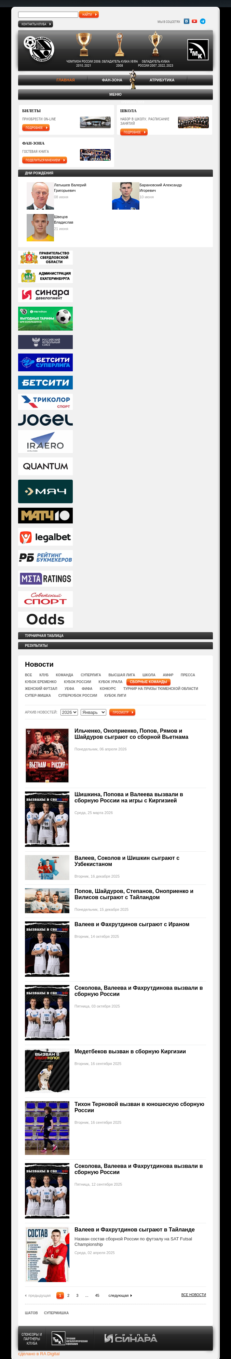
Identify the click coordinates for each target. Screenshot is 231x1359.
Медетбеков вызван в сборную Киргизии (130, 1051)
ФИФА (87, 689)
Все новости (193, 1295)
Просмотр (120, 712)
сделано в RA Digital (38, 1353)
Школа (148, 675)
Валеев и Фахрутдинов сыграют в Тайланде (134, 1230)
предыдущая (39, 1295)
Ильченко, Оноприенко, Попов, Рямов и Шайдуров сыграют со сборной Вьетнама (131, 734)
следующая (118, 1295)
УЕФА (69, 689)
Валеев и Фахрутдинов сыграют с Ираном (131, 924)
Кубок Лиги (115, 695)
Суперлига (91, 675)
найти (87, 14)
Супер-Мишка (38, 695)
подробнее (34, 127)
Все (28, 675)
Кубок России (77, 682)
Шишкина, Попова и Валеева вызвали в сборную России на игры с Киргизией (128, 797)
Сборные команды (148, 682)
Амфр (168, 675)
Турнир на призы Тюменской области (160, 689)
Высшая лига (121, 675)
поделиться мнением (43, 160)
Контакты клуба (34, 24)
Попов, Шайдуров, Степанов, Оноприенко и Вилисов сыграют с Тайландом (133, 894)
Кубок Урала (110, 682)
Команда (64, 675)
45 (97, 1295)
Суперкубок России (77, 695)
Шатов (31, 1313)
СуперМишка (56, 1313)
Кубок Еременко (41, 682)
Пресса (188, 675)
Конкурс (108, 689)
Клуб (44, 675)
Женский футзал (41, 689)
